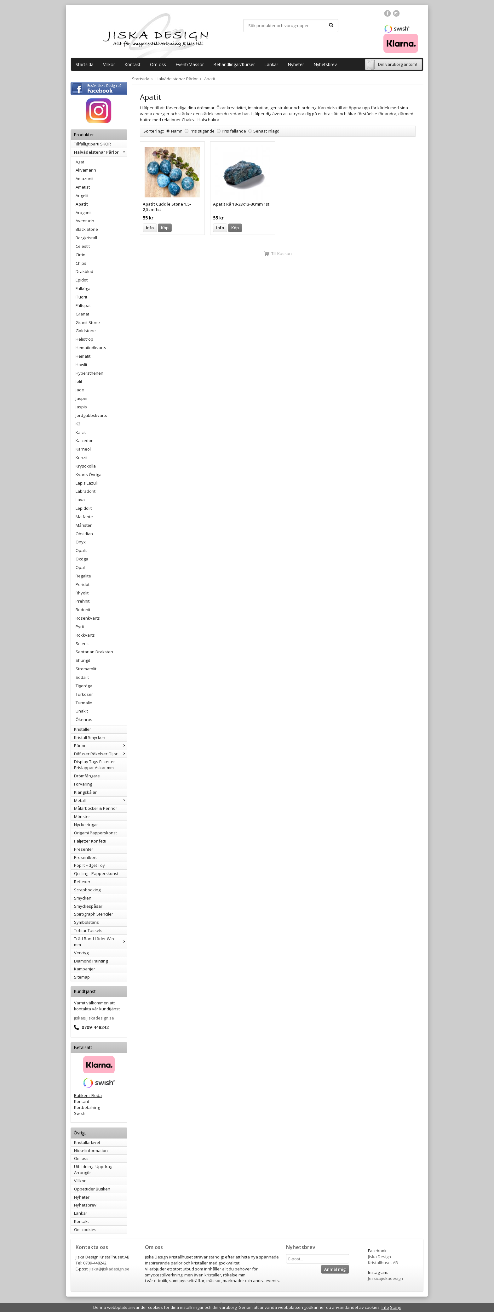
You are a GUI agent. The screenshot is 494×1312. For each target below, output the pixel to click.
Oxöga (82, 559)
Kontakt (132, 64)
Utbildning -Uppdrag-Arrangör (93, 1169)
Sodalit (82, 677)
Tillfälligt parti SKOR (92, 144)
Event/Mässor (189, 64)
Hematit (83, 356)
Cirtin (80, 255)
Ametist (83, 187)
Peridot (82, 584)
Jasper (82, 398)
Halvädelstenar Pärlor (100, 152)
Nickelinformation (91, 1150)
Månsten (84, 525)
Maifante (84, 517)
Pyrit (80, 626)
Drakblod (84, 271)
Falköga (83, 288)
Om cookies (85, 1229)
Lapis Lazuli (87, 483)
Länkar (271, 64)
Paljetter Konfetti (90, 841)
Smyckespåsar (88, 906)
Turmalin (84, 703)
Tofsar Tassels (88, 930)
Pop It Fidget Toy (89, 865)
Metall (100, 800)
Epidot (82, 280)
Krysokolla (86, 466)
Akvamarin (86, 170)
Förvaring (83, 784)
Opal (80, 567)
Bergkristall (86, 238)
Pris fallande (234, 131)
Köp (165, 227)
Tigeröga (84, 686)
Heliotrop (84, 339)
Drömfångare (87, 776)
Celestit (83, 246)
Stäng (395, 1307)
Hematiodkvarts (91, 347)
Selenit (82, 643)
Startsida (85, 64)
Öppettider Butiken (92, 1189)
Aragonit (84, 212)
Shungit (83, 660)
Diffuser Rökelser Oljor (100, 754)
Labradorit (85, 491)
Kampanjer (84, 969)
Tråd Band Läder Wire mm (100, 941)
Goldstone (86, 330)
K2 (78, 424)
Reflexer (82, 881)
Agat (80, 162)
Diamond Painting (91, 961)
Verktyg (81, 953)
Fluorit (81, 297)
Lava (80, 500)
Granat (82, 314)
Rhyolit (82, 593)
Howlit (81, 364)
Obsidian (84, 534)
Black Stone (87, 229)
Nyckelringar (86, 824)
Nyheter (296, 64)
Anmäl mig (335, 1269)
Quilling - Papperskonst (96, 873)
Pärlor (100, 745)
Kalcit (81, 432)
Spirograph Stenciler (93, 914)
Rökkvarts (85, 635)
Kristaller (82, 729)
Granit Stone (88, 322)
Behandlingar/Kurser (234, 64)
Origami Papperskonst (95, 833)
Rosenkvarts (88, 618)
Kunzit (82, 457)
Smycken (82, 898)
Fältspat (83, 305)
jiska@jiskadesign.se (94, 1018)
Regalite (83, 576)
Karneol (83, 449)
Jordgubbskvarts (91, 415)
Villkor (109, 64)
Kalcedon (85, 440)
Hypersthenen (89, 373)
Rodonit (83, 609)
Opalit (81, 550)
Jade (80, 390)
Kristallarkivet (87, 1142)
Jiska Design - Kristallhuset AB (383, 1259)
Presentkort (85, 857)
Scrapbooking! (87, 890)
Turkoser (84, 694)
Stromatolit (86, 669)
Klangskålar (85, 792)
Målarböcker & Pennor (95, 808)
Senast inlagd (266, 131)
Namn (176, 131)
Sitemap (82, 977)
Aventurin (85, 221)
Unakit (82, 711)
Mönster (82, 816)
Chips (81, 263)
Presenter (83, 849)
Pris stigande (202, 131)
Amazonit (85, 178)
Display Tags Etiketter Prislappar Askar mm (94, 764)
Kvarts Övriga (88, 474)
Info (150, 227)
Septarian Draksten (94, 652)
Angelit (82, 195)
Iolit (79, 381)
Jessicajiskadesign (385, 1278)
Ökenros (84, 719)
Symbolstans (86, 922)
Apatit (82, 204)
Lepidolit (84, 508)
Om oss (158, 64)
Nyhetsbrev (325, 64)
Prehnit (82, 601)
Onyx (81, 542)
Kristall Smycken (89, 737)
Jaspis (81, 407)
